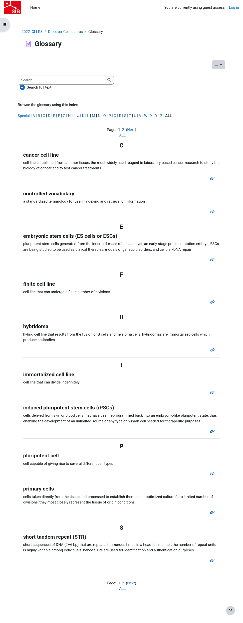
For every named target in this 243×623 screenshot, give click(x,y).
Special (24, 116)
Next (131, 129)
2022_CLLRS (32, 31)
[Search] (61, 80)
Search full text (39, 87)
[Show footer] (230, 610)
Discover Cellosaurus (65, 31)
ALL (122, 135)
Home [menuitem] (35, 7)
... (220, 64)
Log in (234, 7)
